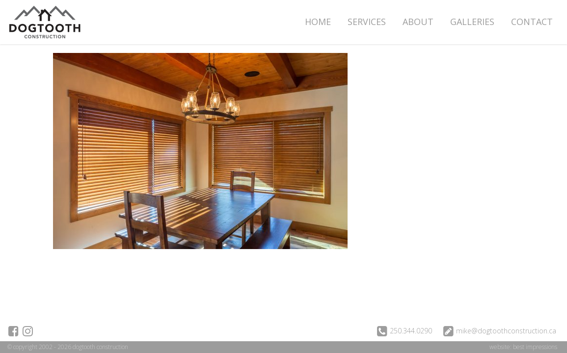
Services (367, 21)
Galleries (472, 21)
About (418, 21)
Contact (532, 21)
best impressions (535, 347)
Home (318, 21)
